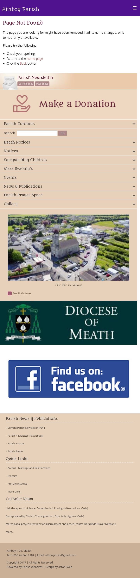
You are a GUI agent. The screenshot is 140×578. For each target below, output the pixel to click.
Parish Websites (32, 567)
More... (10, 532)
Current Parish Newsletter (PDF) (26, 428)
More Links (14, 491)
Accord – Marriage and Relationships (29, 468)
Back (23, 63)
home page (35, 58)
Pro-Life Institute (17, 483)
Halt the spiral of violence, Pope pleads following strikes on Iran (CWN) (47, 508)
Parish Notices (16, 443)
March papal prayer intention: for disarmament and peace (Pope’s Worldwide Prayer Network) (61, 524)
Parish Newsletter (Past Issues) (25, 435)
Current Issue (26, 83)
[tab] (68, 124)
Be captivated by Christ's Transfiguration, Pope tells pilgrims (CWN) (45, 516)
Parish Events (15, 451)
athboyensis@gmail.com (60, 555)
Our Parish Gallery (68, 285)
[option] (68, 251)
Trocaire (12, 476)
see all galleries (22, 293)
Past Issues (42, 83)
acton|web (65, 567)
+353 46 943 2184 (23, 555)
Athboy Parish (20, 9)
